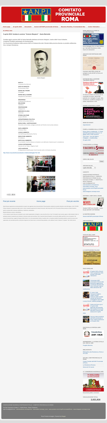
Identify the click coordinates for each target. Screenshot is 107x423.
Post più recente (9, 201)
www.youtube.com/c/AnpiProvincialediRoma (60, 409)
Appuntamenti (86, 125)
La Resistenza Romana (89, 365)
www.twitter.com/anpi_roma (90, 186)
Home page (6, 26)
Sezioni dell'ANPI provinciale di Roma (46, 26)
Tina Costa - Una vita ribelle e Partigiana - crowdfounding (91, 137)
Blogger (64, 416)
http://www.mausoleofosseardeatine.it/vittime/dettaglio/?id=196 (21, 153)
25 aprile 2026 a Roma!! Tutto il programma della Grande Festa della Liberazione (96, 273)
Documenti (28, 26)
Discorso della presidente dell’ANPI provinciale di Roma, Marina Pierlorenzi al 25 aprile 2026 (97, 319)
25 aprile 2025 (87, 140)
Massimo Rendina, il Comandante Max (73, 26)
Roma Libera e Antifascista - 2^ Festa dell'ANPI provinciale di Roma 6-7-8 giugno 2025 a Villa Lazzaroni (93, 133)
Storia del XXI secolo (88, 367)
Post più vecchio (73, 201)
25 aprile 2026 (17, 26)
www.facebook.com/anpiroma (91, 184)
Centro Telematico (94, 26)
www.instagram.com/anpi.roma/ (91, 191)
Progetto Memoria (87, 345)
